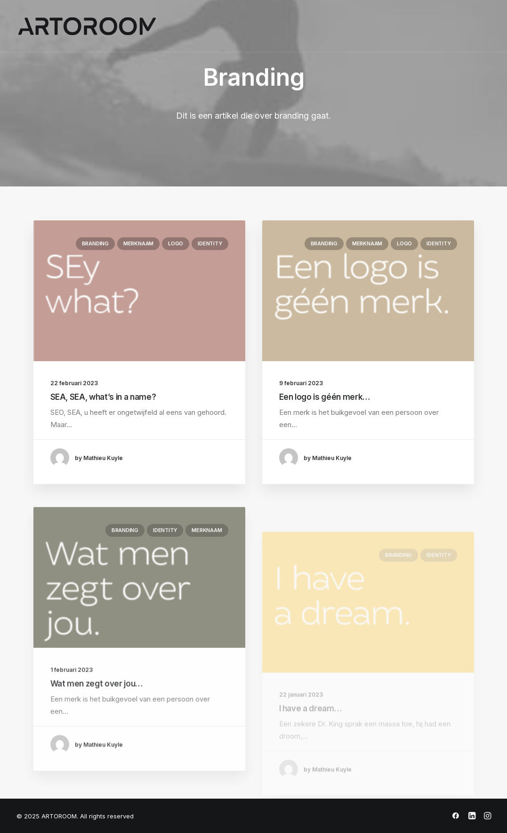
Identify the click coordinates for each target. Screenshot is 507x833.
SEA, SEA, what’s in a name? (103, 397)
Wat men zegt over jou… (96, 711)
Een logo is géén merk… (324, 397)
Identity (210, 243)
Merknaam (138, 243)
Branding (95, 243)
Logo (175, 243)
